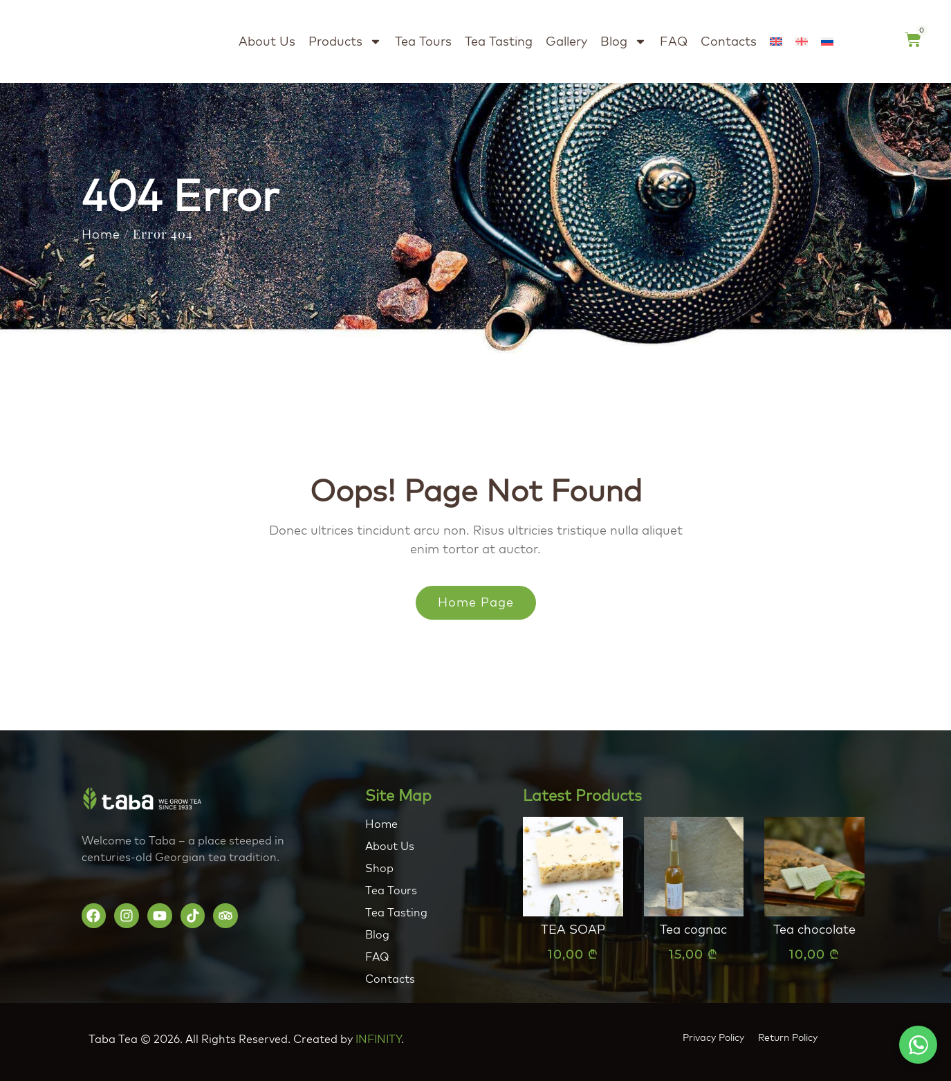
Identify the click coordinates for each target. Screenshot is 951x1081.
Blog (623, 41)
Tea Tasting (499, 41)
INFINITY (378, 1039)
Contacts (729, 41)
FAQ (673, 41)
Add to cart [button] (573, 983)
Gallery (566, 41)
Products (345, 41)
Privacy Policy (713, 1037)
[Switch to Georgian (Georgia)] (801, 41)
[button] (918, 1045)
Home (101, 234)
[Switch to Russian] (827, 41)
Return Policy (788, 1037)
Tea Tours (423, 41)
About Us (267, 41)
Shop (379, 868)
